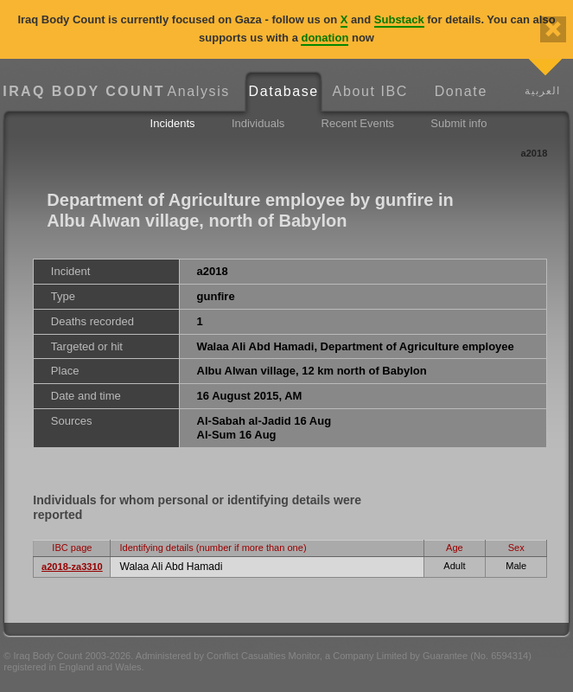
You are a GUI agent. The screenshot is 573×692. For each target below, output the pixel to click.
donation (324, 37)
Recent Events (358, 123)
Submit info (458, 123)
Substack (399, 19)
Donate (461, 91)
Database (284, 91)
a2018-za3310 (72, 566)
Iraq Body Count (79, 91)
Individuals (258, 123)
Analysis (199, 91)
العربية (542, 90)
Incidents (172, 123)
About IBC (370, 91)
